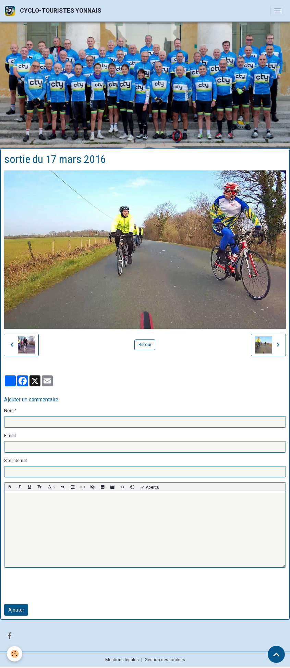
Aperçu (149, 487)
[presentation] (56, 586)
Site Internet (15, 460)
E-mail (10, 435)
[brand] (54, 11)
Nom (9, 410)
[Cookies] (14, 653)
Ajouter (16, 610)
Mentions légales (122, 659)
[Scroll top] (276, 654)
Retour (145, 344)
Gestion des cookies (165, 659)
